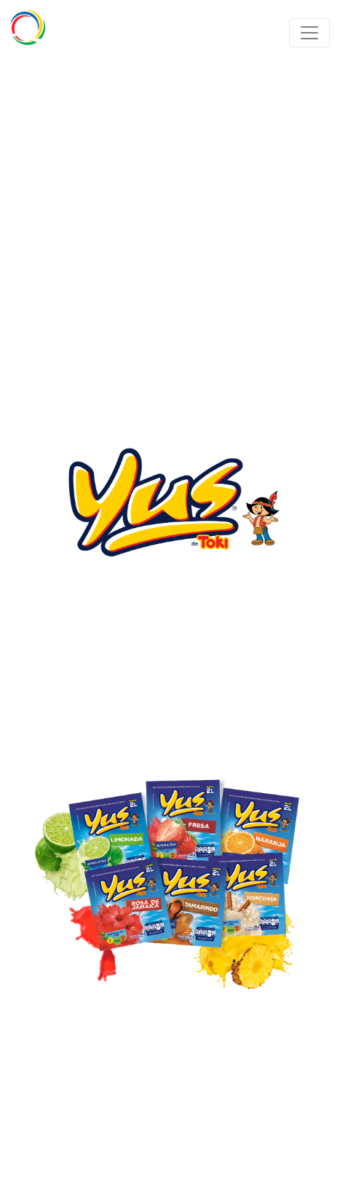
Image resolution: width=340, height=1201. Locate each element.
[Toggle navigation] (309, 32)
